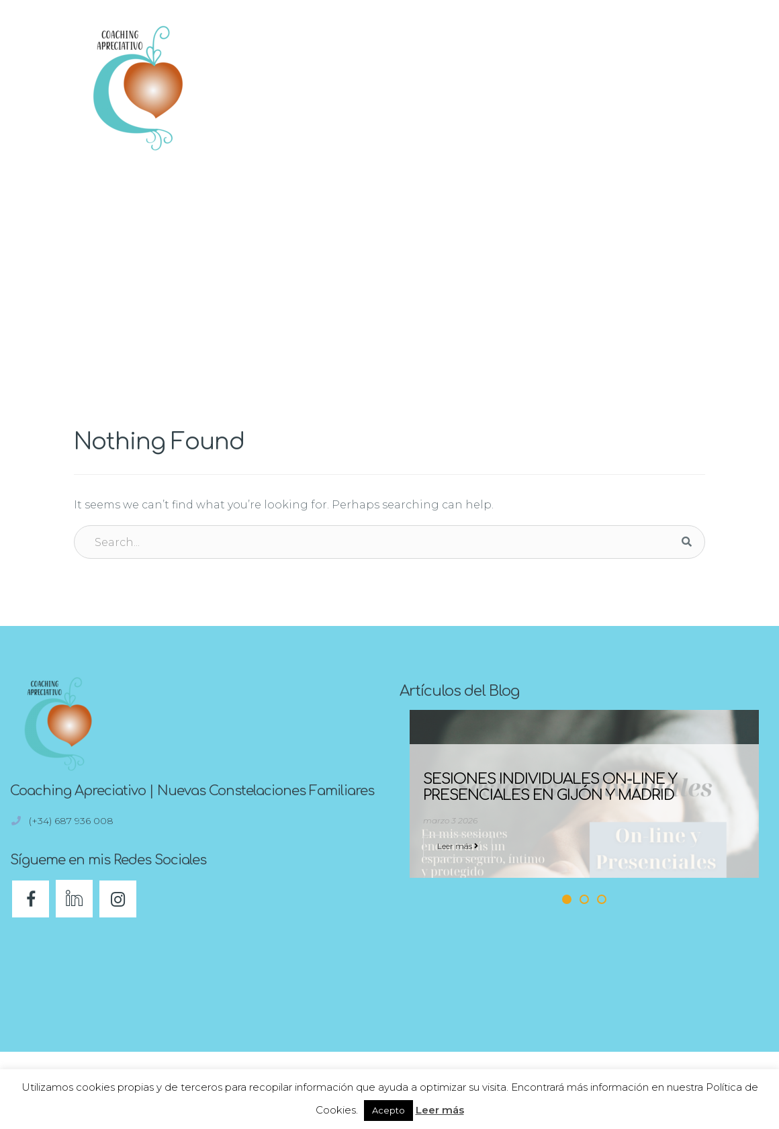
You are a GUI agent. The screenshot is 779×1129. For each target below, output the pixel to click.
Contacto (602, 102)
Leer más (457, 846)
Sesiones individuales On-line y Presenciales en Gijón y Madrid (550, 787)
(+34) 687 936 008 (72, 821)
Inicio (304, 72)
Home (678, 179)
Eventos (540, 72)
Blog (487, 72)
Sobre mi (603, 72)
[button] (688, 87)
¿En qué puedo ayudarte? (397, 72)
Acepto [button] (388, 1110)
